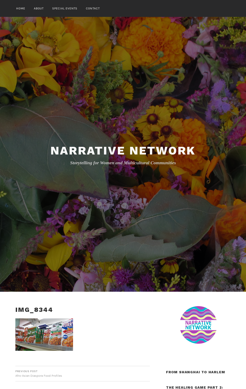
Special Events (64, 8)
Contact (93, 8)
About (39, 8)
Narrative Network (123, 150)
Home (20, 8)
